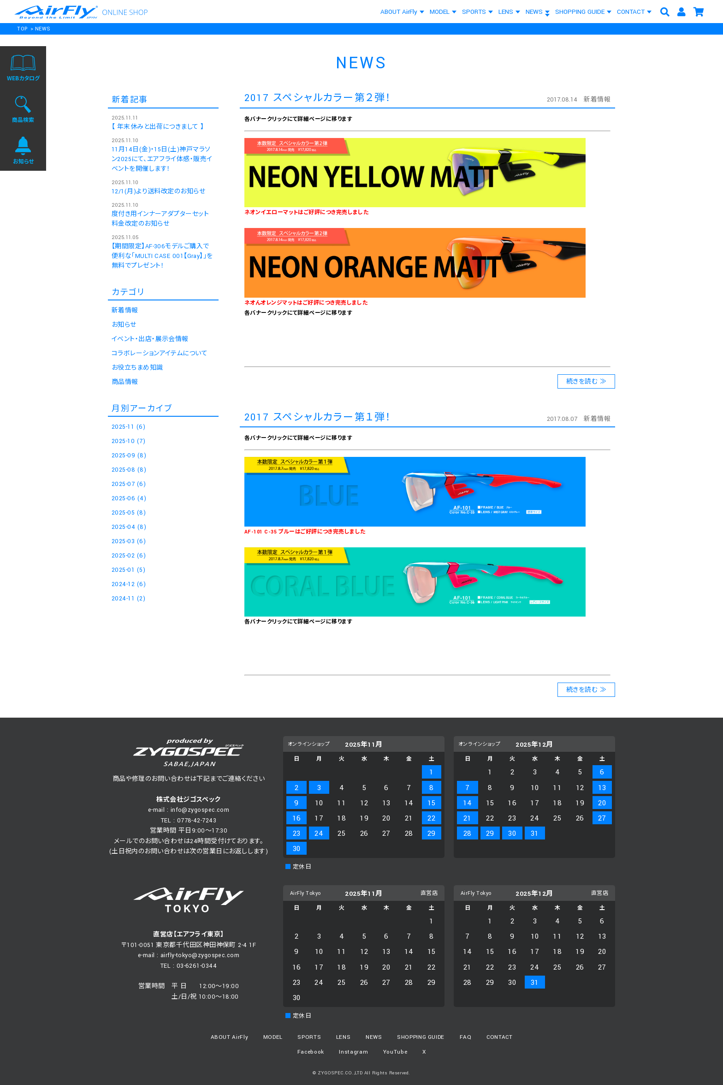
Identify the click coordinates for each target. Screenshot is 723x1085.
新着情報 (597, 100)
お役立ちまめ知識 (137, 368)
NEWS (534, 11)
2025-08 (129, 470)
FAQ (466, 1037)
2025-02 (129, 555)
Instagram (353, 1052)
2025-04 (129, 527)
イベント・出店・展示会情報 (150, 339)
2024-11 (128, 598)
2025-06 (129, 498)
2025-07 (129, 484)
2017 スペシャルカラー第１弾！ (317, 417)
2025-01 (128, 570)
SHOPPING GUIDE (579, 11)
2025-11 (128, 427)
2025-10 (128, 441)
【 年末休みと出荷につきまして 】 (158, 127)
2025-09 (129, 455)
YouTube (395, 1052)
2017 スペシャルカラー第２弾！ (317, 98)
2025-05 (129, 513)
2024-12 (129, 584)
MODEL (440, 11)
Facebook (310, 1052)
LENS (505, 11)
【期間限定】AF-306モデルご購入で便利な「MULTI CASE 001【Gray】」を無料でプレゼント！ (162, 256)
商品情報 (125, 382)
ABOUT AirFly (398, 11)
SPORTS (474, 11)
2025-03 (129, 541)
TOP (22, 28)
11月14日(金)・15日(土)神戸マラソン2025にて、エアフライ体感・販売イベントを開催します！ (162, 159)
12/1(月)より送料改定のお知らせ (158, 191)
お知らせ (124, 325)
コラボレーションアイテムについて (159, 353)
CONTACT (631, 11)
